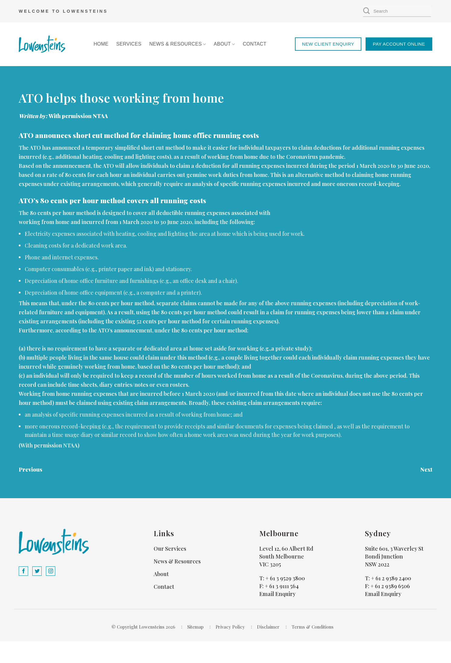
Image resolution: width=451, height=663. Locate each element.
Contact (254, 43)
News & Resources (177, 44)
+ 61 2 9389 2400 (391, 578)
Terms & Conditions (313, 627)
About (224, 44)
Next (426, 469)
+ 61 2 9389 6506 (390, 586)
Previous (30, 469)
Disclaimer (268, 627)
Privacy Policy (230, 627)
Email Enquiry (277, 593)
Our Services (170, 548)
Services (128, 43)
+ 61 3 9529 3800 (285, 578)
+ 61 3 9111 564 (282, 586)
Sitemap (195, 627)
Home (101, 43)
